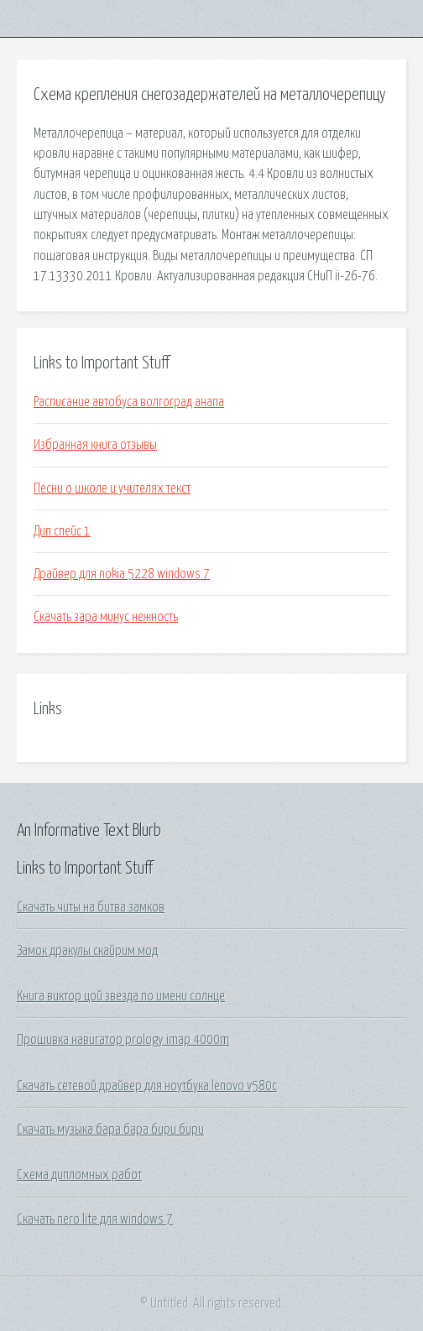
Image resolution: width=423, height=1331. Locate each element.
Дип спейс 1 (62, 531)
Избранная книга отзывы (95, 444)
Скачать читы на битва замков (90, 907)
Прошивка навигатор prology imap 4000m (123, 1040)
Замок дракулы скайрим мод (87, 951)
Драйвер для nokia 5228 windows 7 (122, 574)
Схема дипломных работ (79, 1175)
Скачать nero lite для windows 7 (95, 1219)
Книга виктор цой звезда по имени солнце (121, 996)
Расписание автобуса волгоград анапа (129, 402)
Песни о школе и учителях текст (112, 488)
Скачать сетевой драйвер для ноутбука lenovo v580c (147, 1086)
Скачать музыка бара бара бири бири (110, 1129)
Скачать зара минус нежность (106, 617)
